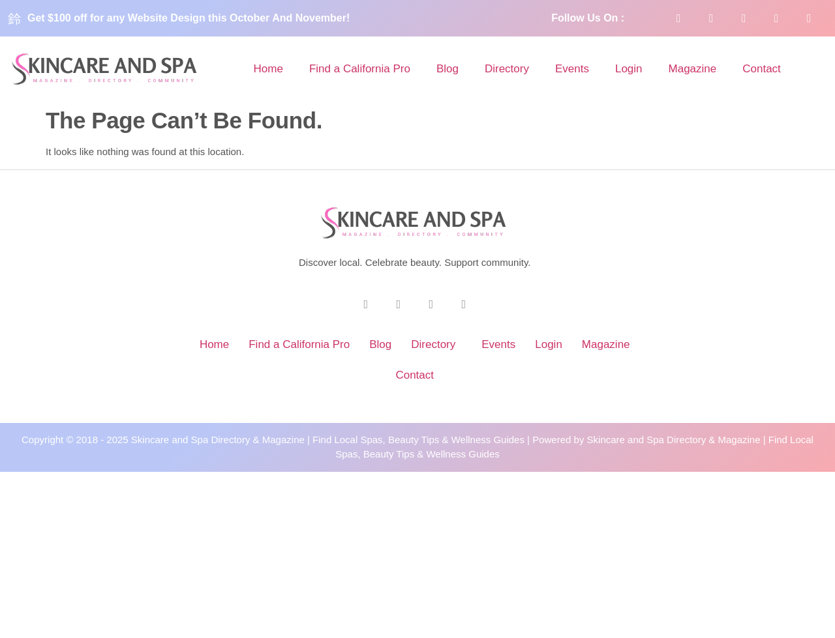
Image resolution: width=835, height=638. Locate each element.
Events (572, 69)
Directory (507, 69)
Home (268, 69)
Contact (761, 69)
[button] (436, 344)
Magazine (693, 69)
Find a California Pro (359, 69)
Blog (447, 69)
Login (629, 69)
